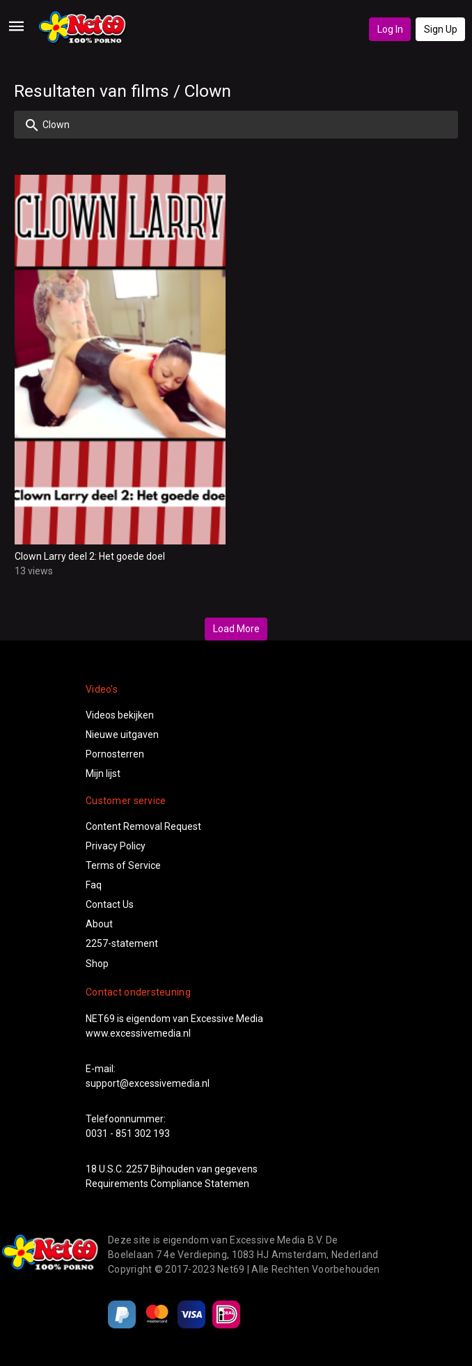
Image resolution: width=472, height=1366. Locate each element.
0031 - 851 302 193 (128, 1133)
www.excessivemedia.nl (138, 1033)
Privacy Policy (115, 845)
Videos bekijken (120, 715)
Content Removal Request (143, 826)
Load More (236, 628)
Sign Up (440, 29)
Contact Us (110, 904)
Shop (97, 963)
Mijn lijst (103, 773)
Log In (390, 29)
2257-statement (122, 943)
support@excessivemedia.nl (148, 1083)
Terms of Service (123, 865)
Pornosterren (115, 754)
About (99, 923)
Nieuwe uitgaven (122, 734)
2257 (137, 1169)
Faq (94, 884)
